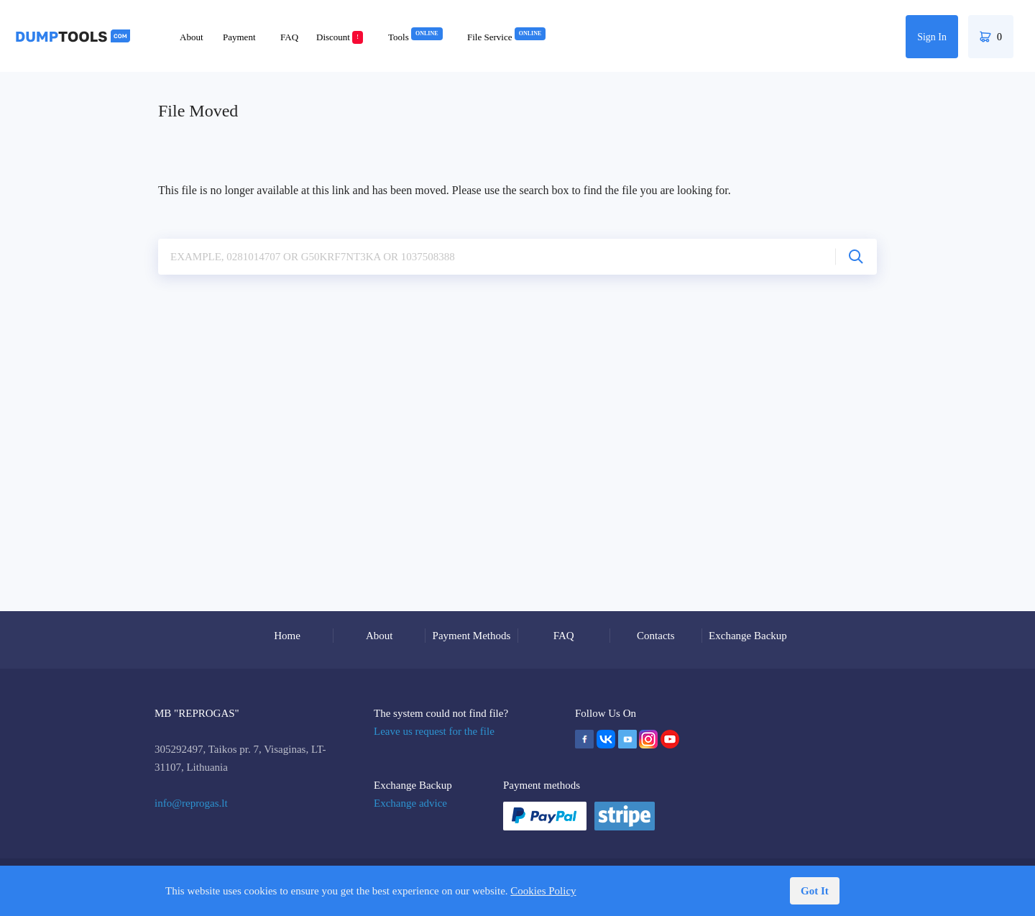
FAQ (289, 37)
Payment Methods (472, 635)
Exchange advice (410, 803)
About (191, 37)
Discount (339, 37)
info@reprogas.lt (191, 803)
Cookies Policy (543, 891)
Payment (239, 37)
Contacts (656, 635)
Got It (815, 891)
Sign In (932, 37)
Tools (415, 37)
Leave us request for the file (434, 731)
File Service (506, 37)
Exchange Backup (748, 635)
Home (287, 635)
